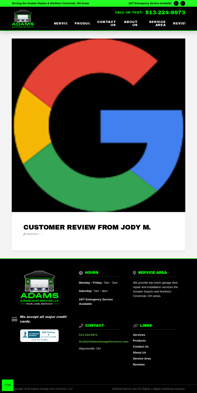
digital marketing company (168, 388)
